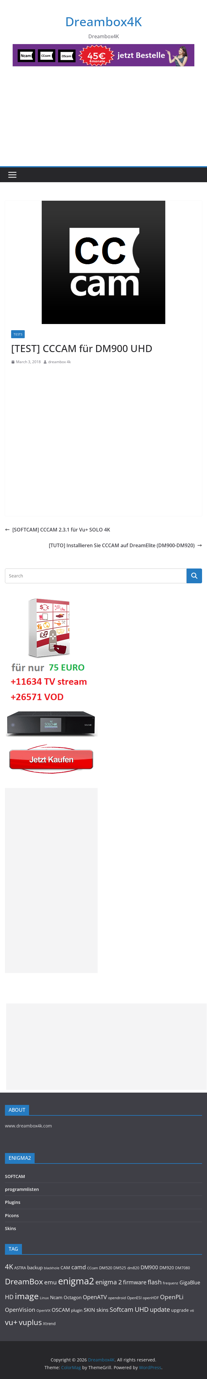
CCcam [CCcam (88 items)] (92, 1268)
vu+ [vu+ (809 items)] (11, 1322)
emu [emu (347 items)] (50, 1282)
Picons (12, 1215)
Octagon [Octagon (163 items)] (73, 1297)
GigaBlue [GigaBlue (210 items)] (190, 1282)
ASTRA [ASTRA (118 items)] (20, 1267)
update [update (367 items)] (160, 1309)
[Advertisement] (103, 120)
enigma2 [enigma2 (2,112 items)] (76, 1281)
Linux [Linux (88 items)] (44, 1297)
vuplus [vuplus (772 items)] (30, 1322)
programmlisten (22, 1189)
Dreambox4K (103, 21)
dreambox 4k (59, 361)
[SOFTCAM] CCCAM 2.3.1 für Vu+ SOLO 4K (57, 529)
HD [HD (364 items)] (9, 1297)
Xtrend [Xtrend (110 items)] (49, 1323)
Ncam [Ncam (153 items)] (56, 1297)
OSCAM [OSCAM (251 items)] (61, 1309)
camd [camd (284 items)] (78, 1267)
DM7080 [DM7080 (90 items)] (182, 1268)
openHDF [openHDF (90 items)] (151, 1297)
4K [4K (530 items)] (9, 1266)
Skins (10, 1228)
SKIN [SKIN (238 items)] (89, 1309)
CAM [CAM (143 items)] (65, 1267)
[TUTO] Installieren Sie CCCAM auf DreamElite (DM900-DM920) (125, 545)
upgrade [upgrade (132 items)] (180, 1310)
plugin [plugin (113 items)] (76, 1310)
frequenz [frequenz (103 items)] (170, 1283)
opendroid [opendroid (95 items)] (117, 1297)
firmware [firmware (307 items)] (134, 1282)
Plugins (12, 1202)
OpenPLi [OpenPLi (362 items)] (172, 1297)
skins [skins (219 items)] (102, 1309)
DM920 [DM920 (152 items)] (166, 1267)
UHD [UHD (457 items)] (142, 1309)
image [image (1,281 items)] (27, 1296)
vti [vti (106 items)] (192, 1310)
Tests (18, 334)
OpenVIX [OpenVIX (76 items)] (43, 1310)
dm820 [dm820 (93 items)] (133, 1267)
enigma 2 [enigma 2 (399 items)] (108, 1282)
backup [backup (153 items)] (35, 1267)
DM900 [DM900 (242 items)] (149, 1267)
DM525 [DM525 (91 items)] (119, 1268)
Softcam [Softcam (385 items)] (121, 1309)
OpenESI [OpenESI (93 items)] (134, 1297)
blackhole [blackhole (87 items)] (51, 1268)
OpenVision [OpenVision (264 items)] (20, 1309)
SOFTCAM (15, 1176)
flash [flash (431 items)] (155, 1282)
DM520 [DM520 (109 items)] (105, 1267)
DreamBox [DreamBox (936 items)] (24, 1281)
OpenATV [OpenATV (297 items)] (95, 1297)
